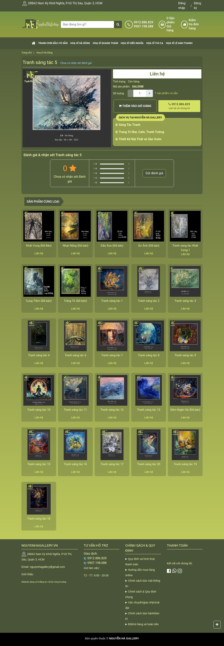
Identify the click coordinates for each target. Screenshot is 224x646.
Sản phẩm (172, 24)
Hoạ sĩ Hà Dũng (80, 43)
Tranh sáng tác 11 (75, 409)
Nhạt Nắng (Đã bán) (75, 245)
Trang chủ (26, 52)
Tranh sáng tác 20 (148, 464)
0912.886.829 (143, 22)
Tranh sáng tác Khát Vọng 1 (185, 248)
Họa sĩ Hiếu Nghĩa (132, 43)
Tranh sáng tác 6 (75, 355)
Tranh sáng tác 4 (38, 355)
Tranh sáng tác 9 (185, 355)
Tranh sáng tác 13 (148, 409)
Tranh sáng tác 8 (148, 355)
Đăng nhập (181, 5)
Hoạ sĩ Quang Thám (105, 43)
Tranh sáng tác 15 (38, 464)
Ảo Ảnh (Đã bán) (148, 245)
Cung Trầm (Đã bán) (39, 301)
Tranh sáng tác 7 (112, 355)
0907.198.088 (143, 26)
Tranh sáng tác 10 (38, 409)
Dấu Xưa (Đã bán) (112, 245)
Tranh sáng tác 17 (112, 464)
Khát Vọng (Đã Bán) (38, 245)
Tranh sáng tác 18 (38, 518)
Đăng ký (197, 5)
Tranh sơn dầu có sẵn (53, 43)
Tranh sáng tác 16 (75, 464)
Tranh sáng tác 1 (112, 301)
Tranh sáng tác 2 (148, 301)
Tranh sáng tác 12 (112, 409)
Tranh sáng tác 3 (185, 301)
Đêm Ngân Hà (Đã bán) (185, 409)
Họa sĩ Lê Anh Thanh (179, 43)
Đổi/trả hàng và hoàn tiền (143, 624)
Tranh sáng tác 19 (185, 464)
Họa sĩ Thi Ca (154, 43)
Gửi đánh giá (154, 173)
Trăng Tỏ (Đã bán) (75, 301)
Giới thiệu (27, 574)
